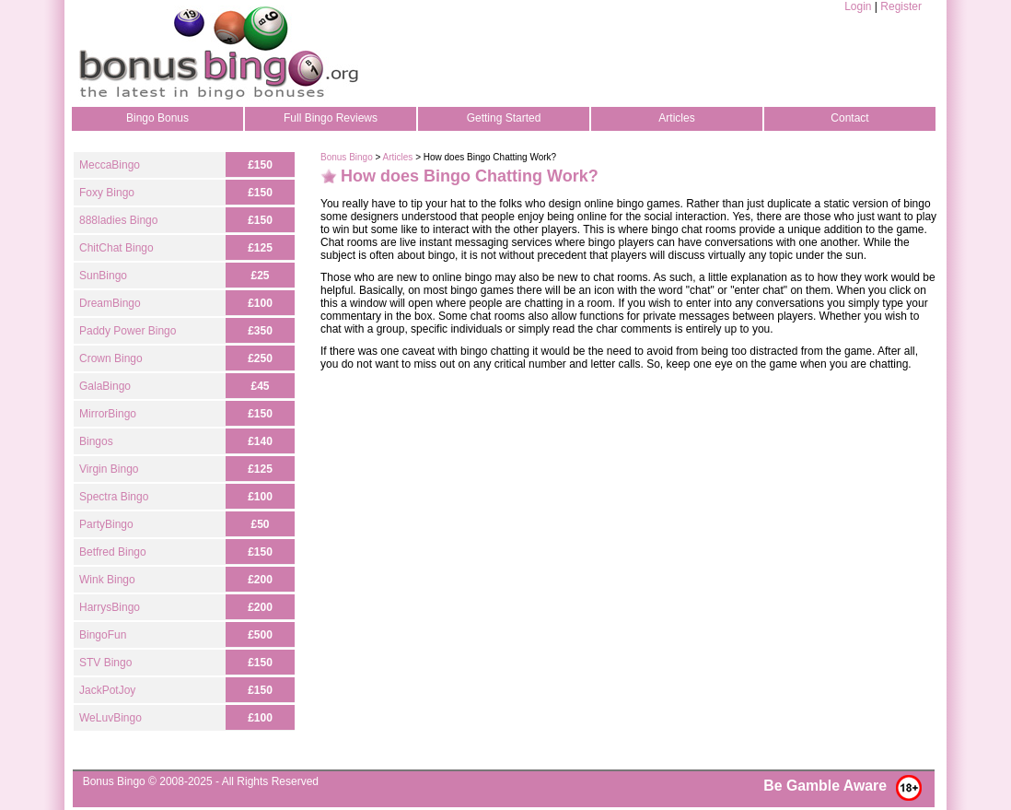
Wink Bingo (107, 579)
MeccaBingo (109, 164)
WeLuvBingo (110, 717)
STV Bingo (105, 662)
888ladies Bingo (118, 220)
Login (857, 6)
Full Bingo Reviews (331, 118)
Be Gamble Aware (825, 785)
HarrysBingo (109, 607)
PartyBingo (106, 524)
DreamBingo (110, 303)
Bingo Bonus (157, 118)
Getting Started (504, 118)
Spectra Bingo (113, 496)
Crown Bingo (111, 358)
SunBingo (103, 275)
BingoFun (102, 634)
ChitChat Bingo (116, 247)
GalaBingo (105, 386)
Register (901, 6)
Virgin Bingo (109, 469)
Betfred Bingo (112, 552)
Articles (676, 118)
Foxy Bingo (106, 192)
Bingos (96, 441)
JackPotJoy (107, 690)
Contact (849, 118)
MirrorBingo (107, 413)
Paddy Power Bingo (127, 330)
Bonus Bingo (346, 157)
